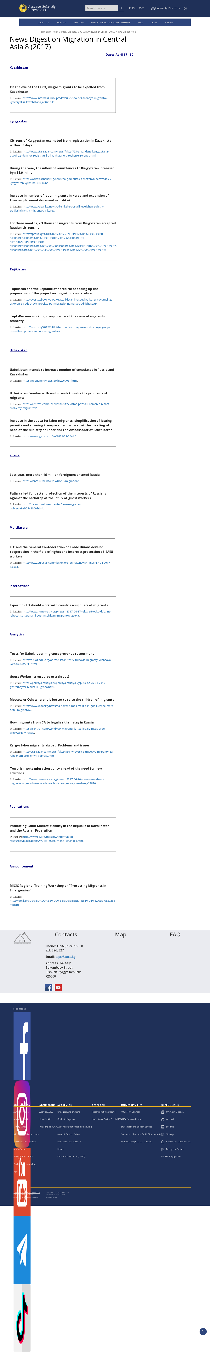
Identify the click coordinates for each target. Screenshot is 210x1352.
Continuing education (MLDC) (71, 1156)
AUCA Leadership (21, 1119)
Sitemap (167, 1134)
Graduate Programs (66, 1119)
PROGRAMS (62, 22)
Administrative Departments (26, 1134)
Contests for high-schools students (136, 1141)
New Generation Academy (69, 1141)
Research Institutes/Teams (103, 1112)
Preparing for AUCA (48, 1126)
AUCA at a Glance (21, 1112)
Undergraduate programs (68, 1112)
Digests (72, 31)
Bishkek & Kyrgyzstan (171, 1156)
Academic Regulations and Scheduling (74, 1126)
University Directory (172, 1112)
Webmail (167, 1119)
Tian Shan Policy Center (53, 31)
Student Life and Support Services (136, 1126)
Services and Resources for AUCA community (141, 1134)
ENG (132, 8)
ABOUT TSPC (43, 22)
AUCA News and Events (131, 1119)
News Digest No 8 (126, 31)
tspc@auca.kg (65, 957)
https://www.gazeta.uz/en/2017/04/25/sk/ (49, 436)
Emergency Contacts (172, 1149)
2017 (111, 31)
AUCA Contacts (20, 1149)
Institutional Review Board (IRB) (106, 1119)
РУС (141, 8)
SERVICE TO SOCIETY (23, 1156)
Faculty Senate (20, 1126)
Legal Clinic (19, 1171)
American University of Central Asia (27, 1192)
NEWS (140, 22)
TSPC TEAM (79, 22)
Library (60, 1149)
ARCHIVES (169, 22)
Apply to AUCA (46, 1112)
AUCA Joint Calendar (130, 1112)
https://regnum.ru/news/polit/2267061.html (50, 380)
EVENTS (154, 22)
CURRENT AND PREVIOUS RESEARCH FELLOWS (110, 22)
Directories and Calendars (25, 1141)
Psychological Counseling (25, 1164)
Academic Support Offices (68, 1134)
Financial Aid (45, 1119)
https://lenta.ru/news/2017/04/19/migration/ (51, 481)
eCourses (167, 1126)
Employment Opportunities (176, 1141)
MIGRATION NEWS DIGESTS (93, 31)
